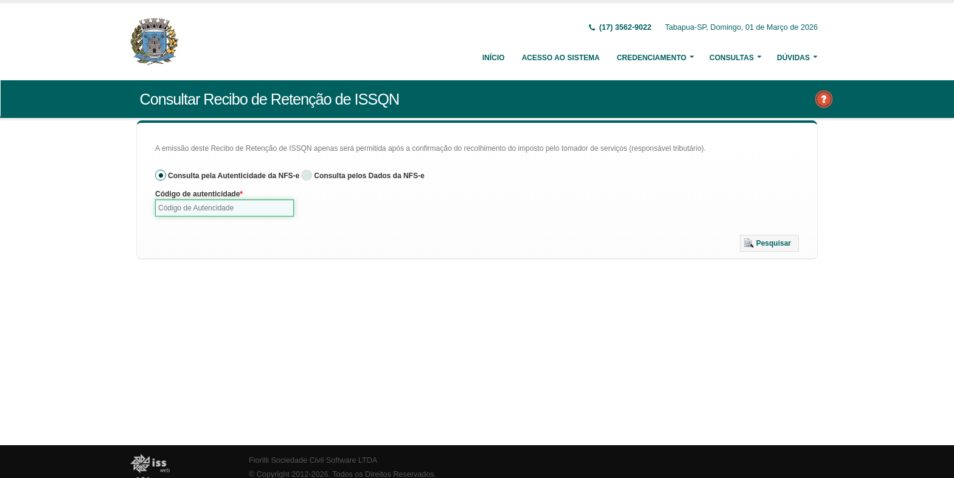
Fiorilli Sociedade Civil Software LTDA (313, 460)
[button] (769, 243)
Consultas (731, 58)
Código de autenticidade (197, 194)
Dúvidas (793, 58)
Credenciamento (651, 58)
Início (493, 58)
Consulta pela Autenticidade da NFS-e (233, 175)
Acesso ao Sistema (560, 58)
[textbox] (224, 207)
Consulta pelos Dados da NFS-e (369, 175)
